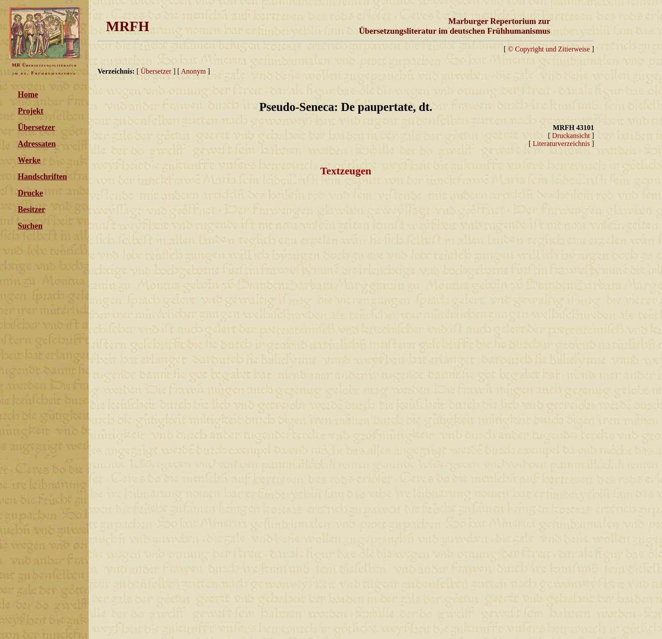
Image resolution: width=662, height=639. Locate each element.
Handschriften (42, 176)
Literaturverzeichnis (561, 143)
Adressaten (37, 143)
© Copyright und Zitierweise (549, 49)
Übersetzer (36, 127)
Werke (29, 160)
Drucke (30, 193)
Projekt (30, 110)
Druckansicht (571, 135)
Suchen (30, 225)
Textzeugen (345, 171)
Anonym (193, 71)
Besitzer (31, 209)
